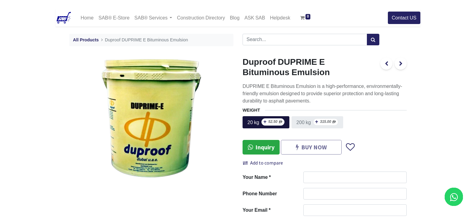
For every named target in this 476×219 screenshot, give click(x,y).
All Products (86, 40)
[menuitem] (87, 18)
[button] (350, 147)
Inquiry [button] (261, 147)
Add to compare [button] (263, 163)
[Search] (373, 39)
